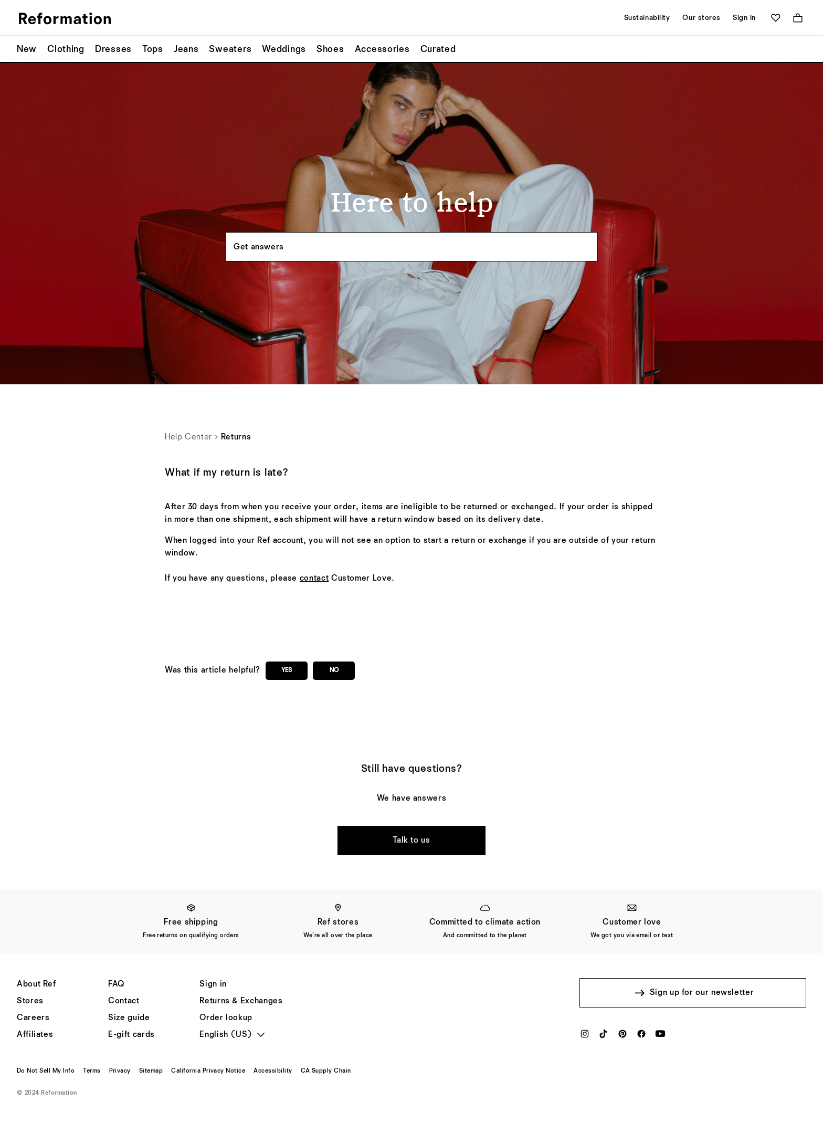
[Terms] (91, 1071)
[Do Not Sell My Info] (46, 1071)
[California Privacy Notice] (208, 1071)
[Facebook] (641, 1037)
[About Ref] (36, 984)
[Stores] (30, 1001)
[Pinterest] (622, 1037)
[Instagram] (584, 1037)
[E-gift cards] (131, 1035)
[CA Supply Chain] (326, 1071)
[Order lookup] (225, 1018)
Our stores (701, 18)
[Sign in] (212, 984)
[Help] (123, 1001)
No (334, 670)
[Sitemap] (151, 1071)
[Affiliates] (35, 1035)
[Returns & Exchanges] (240, 1001)
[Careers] (33, 1018)
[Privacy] (120, 1071)
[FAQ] (116, 984)
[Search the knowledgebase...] (411, 246)
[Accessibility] (273, 1071)
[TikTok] (603, 1037)
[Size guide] (129, 1018)
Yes (286, 670)
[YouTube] (660, 1037)
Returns (236, 437)
